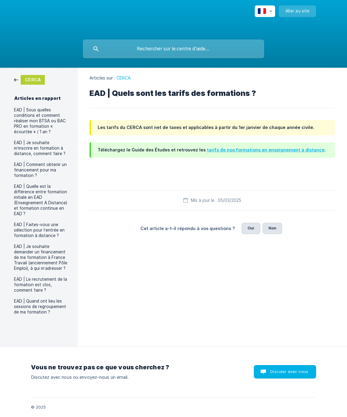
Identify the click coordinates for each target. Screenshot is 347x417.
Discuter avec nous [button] (289, 371)
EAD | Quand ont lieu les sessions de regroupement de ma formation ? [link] (40, 306)
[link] (29, 79)
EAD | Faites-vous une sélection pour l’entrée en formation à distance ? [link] (39, 230)
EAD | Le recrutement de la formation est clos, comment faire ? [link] (40, 285)
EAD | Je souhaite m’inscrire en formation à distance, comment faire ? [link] (40, 148)
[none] (265, 11)
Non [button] (272, 227)
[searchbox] (173, 48)
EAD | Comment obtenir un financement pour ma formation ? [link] (40, 170)
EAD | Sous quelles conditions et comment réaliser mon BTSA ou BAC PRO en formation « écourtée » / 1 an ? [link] (40, 120)
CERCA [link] (123, 77)
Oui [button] (251, 227)
